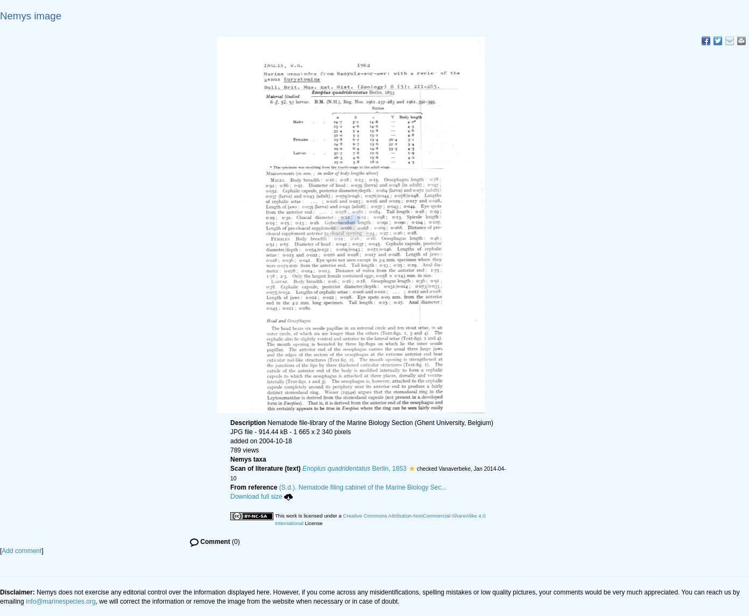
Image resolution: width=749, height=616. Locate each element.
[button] (412, 468)
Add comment (21, 551)
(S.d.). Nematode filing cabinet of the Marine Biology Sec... (363, 487)
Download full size (261, 496)
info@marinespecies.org (61, 601)
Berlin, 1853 (354, 468)
